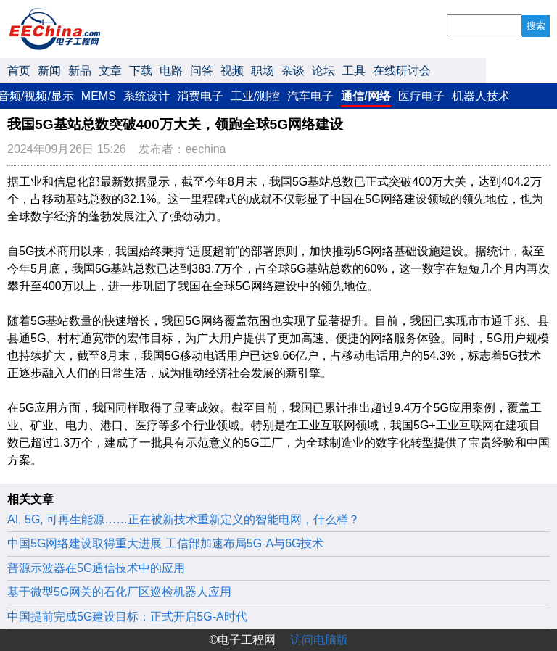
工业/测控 (255, 96)
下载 (140, 71)
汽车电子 (310, 96)
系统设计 (146, 96)
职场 (262, 71)
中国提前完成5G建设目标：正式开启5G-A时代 (127, 616)
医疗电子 (421, 96)
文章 (110, 71)
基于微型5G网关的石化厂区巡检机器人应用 (119, 592)
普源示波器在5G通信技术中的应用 (96, 568)
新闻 (49, 71)
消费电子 (200, 96)
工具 (354, 71)
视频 (232, 71)
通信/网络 (365, 96)
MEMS (98, 96)
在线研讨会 (402, 71)
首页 (18, 71)
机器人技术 (481, 96)
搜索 (536, 25)
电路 (171, 71)
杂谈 (293, 71)
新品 (79, 71)
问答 (201, 71)
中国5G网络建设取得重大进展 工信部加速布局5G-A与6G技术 (165, 543)
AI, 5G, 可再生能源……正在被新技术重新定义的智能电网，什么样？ (183, 519)
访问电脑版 (319, 640)
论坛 (323, 71)
